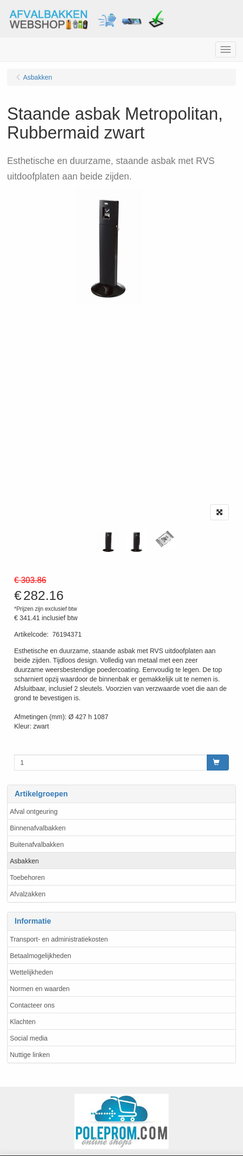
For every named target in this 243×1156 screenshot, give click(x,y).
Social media (29, 1038)
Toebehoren (27, 877)
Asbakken (24, 861)
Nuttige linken (30, 1054)
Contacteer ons (32, 1005)
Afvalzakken (27, 894)
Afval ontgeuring (33, 811)
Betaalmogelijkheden (40, 955)
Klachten (22, 1021)
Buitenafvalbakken (37, 844)
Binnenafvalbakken (37, 828)
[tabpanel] (108, 541)
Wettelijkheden (31, 972)
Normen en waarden (40, 988)
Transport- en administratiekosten (59, 939)
